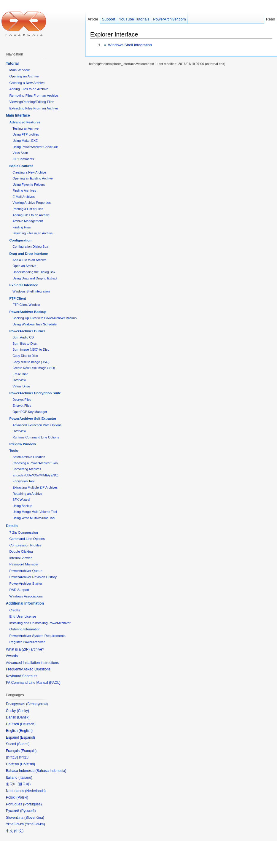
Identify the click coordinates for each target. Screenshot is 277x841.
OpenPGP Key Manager (29, 412)
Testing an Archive (25, 128)
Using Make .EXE (25, 140)
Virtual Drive (21, 386)
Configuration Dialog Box (30, 246)
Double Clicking (21, 551)
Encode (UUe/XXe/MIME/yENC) (35, 475)
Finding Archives (24, 190)
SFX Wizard (21, 499)
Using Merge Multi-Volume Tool (34, 511)
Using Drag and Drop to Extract (34, 278)
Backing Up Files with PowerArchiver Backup (44, 318)
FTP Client (17, 298)
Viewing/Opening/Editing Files (31, 102)
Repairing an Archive (27, 493)
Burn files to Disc (24, 343)
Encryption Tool (23, 481)
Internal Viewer (20, 558)
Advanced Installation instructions (32, 663)
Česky (23, 711)
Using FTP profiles (25, 134)
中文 (18, 831)
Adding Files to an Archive (28, 89)
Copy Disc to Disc (25, 355)
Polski (22, 797)
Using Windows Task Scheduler (34, 324)
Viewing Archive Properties (31, 202)
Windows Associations (26, 596)
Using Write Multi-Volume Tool (33, 518)
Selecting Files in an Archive (32, 233)
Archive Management (27, 221)
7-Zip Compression (23, 532)
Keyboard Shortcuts (21, 676)
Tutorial (12, 63)
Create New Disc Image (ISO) (33, 368)
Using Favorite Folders (28, 184)
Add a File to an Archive (29, 260)
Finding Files (21, 227)
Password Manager (23, 564)
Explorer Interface (114, 34)
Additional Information (25, 603)
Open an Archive (24, 266)
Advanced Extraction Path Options (36, 425)
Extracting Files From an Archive (33, 108)
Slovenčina (34, 817)
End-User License (22, 616)
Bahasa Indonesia (50, 771)
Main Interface (18, 115)
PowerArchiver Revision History (33, 577)
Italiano (25, 777)
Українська (35, 824)
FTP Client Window (26, 304)
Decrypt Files (21, 399)
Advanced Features (24, 122)
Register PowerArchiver (27, 642)
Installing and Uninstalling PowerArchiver (39, 623)
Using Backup (22, 506)
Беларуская (37, 704)
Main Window (19, 70)
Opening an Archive (24, 76)
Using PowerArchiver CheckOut (35, 147)
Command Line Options (27, 538)
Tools (13, 450)
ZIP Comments (23, 159)
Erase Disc (20, 374)
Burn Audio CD (23, 337)
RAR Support (19, 590)
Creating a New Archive (26, 83)
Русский (28, 811)
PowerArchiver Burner (27, 331)
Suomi (23, 744)
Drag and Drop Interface (28, 253)
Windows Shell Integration (130, 45)
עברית (12, 757)
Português (32, 804)
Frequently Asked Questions (28, 669)
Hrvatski (27, 764)
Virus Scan (20, 153)
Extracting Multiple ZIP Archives (35, 487)
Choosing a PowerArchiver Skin (35, 463)
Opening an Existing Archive (32, 178)
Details (11, 526)
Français (28, 751)
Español (27, 737)
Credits (14, 610)
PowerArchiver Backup (27, 312)
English (25, 731)
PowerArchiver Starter (25, 583)
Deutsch (27, 724)
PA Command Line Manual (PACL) (33, 683)
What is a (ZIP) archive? (25, 649)
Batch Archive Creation (28, 457)
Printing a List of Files (27, 209)
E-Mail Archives (23, 196)
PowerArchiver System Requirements (37, 635)
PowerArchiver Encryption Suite (35, 393)
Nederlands (35, 791)
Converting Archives (26, 469)
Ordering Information (24, 629)
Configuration (20, 240)
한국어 (24, 784)
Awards (12, 656)
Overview (19, 380)
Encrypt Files (21, 405)
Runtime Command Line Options (35, 437)
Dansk (23, 717)
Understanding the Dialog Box (33, 272)
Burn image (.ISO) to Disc (30, 349)
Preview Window (22, 444)
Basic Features (21, 166)
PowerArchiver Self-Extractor (32, 418)
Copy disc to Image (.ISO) (31, 362)
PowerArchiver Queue (25, 571)
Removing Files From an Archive (33, 95)
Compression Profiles (25, 545)
